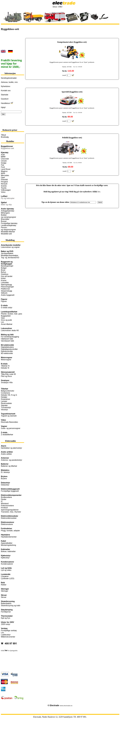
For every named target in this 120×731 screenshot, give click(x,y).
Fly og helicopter (7, 198)
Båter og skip (6, 205)
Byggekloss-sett (7, 148)
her (99, 192)
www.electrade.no (66, 705)
